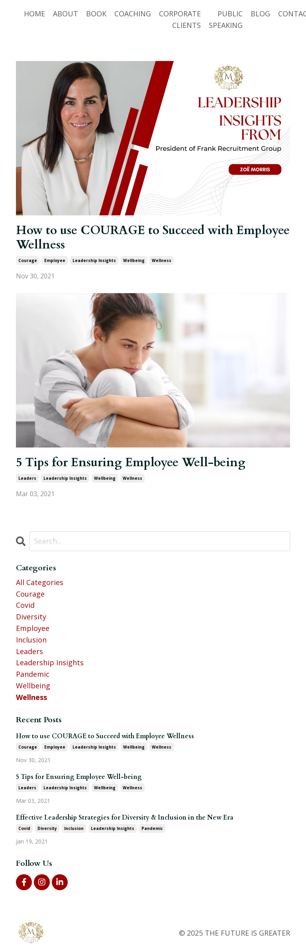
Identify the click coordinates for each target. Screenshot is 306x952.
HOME (34, 13)
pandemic (32, 674)
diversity (31, 616)
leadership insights (94, 260)
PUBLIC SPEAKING (226, 19)
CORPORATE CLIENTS (180, 19)
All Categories (39, 582)
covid (25, 605)
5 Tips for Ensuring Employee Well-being (130, 462)
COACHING (132, 13)
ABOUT (65, 13)
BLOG (260, 13)
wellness (161, 260)
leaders (27, 478)
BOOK (96, 13)
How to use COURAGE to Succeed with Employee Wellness (153, 237)
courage (27, 260)
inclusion (31, 640)
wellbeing (134, 260)
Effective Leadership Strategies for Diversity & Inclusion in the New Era (124, 818)
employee (54, 260)
